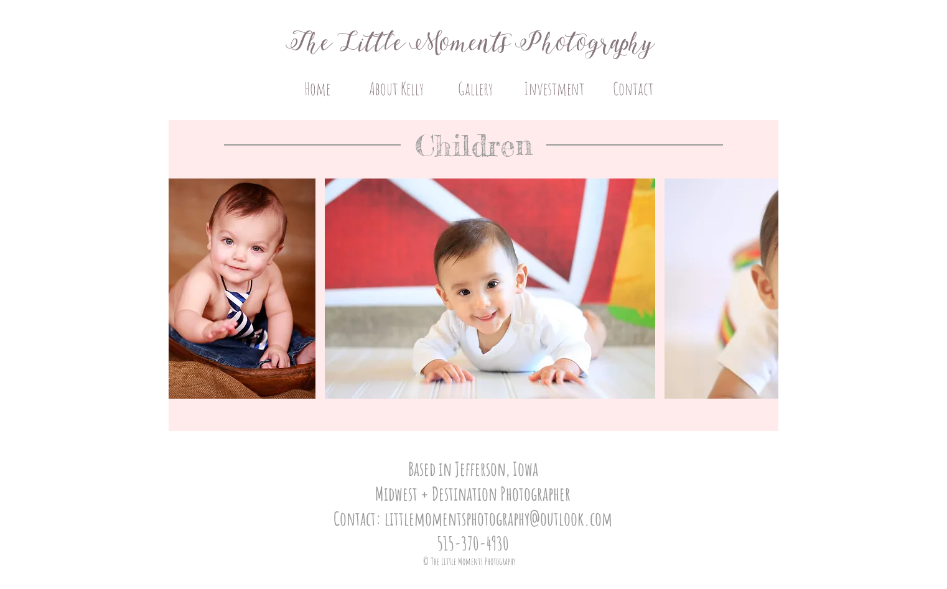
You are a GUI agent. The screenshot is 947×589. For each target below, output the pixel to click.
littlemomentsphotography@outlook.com (498, 518)
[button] (242, 289)
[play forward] (762, 289)
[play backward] (184, 289)
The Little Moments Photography (473, 44)
